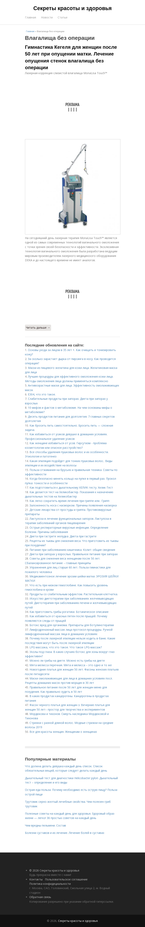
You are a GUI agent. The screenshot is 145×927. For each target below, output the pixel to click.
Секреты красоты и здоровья (72, 8)
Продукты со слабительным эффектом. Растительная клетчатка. (74, 594)
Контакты (36, 879)
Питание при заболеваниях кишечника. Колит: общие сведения (72, 550)
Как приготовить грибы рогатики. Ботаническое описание (69, 612)
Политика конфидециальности (50, 884)
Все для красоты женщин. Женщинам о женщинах (63, 732)
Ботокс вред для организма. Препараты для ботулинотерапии (72, 625)
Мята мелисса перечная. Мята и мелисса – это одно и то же (71, 665)
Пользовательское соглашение (66, 879)
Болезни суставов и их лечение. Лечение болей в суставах (64, 833)
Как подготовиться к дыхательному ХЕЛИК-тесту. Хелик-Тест (71, 487)
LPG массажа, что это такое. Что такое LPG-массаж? (66, 647)
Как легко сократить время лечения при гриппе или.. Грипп (69, 501)
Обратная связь (40, 897)
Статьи (62, 17)
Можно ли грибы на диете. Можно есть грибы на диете (67, 660)
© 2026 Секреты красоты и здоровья (54, 870)
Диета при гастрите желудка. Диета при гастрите (63, 536)
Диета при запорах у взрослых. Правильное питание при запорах (74, 554)
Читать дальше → (38, 327)
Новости (47, 17)
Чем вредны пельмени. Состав (45, 825)
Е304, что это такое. (42, 394)
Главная (30, 17)
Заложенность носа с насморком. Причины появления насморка (73, 505)
